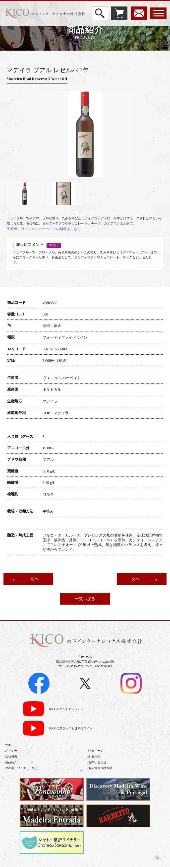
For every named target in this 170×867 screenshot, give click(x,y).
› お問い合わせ (96, 762)
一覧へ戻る (85, 599)
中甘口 (53, 245)
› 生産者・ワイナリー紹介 (20, 768)
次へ (135, 579)
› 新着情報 (93, 756)
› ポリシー (10, 750)
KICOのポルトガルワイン (66, 709)
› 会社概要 (10, 756)
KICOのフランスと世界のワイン (70, 728)
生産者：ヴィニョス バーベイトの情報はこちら (44, 229)
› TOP (7, 745)
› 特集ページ (95, 750)
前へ (35, 579)
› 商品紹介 (10, 762)
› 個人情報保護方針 (99, 768)
